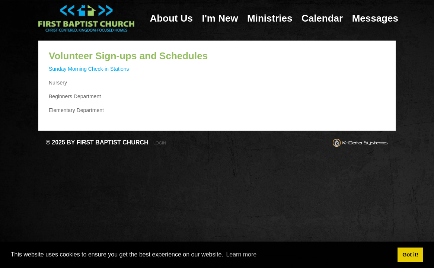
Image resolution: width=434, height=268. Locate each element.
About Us (171, 18)
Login (159, 143)
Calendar (322, 18)
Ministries (269, 18)
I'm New (220, 18)
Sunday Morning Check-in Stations (89, 69)
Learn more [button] (241, 254)
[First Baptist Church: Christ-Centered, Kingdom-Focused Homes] (86, 18)
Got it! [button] (410, 255)
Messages (375, 18)
